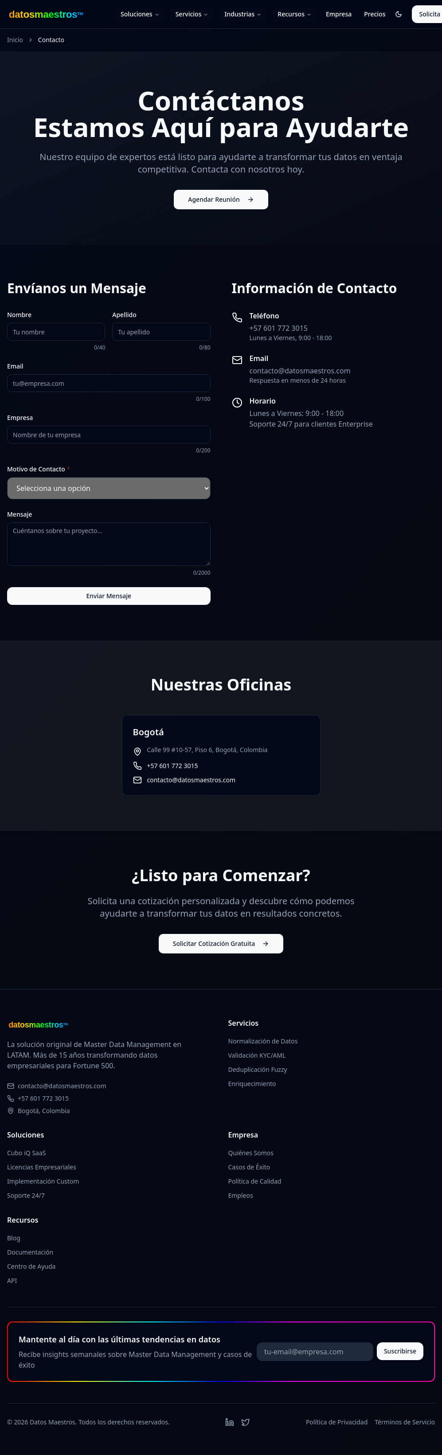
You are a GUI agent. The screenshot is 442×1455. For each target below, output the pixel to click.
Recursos (295, 14)
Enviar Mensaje (108, 596)
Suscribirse (400, 1351)
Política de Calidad (255, 1181)
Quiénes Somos (251, 1153)
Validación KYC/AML (257, 1055)
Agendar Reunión (221, 199)
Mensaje (19, 514)
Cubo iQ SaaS (26, 1153)
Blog (13, 1238)
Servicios (192, 14)
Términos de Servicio (405, 1422)
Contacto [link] (51, 39)
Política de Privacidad (337, 1422)
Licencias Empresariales (41, 1167)
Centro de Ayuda (31, 1266)
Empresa (339, 14)
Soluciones (140, 14)
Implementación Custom (43, 1181)
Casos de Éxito (249, 1167)
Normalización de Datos (263, 1041)
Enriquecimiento (252, 1083)
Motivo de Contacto (38, 469)
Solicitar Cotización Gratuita (221, 943)
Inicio (15, 39)
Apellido (124, 314)
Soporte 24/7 (26, 1195)
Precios (374, 14)
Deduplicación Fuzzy (257, 1069)
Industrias (243, 14)
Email (15, 366)
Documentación (30, 1252)
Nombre (19, 314)
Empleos (240, 1195)
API (12, 1280)
